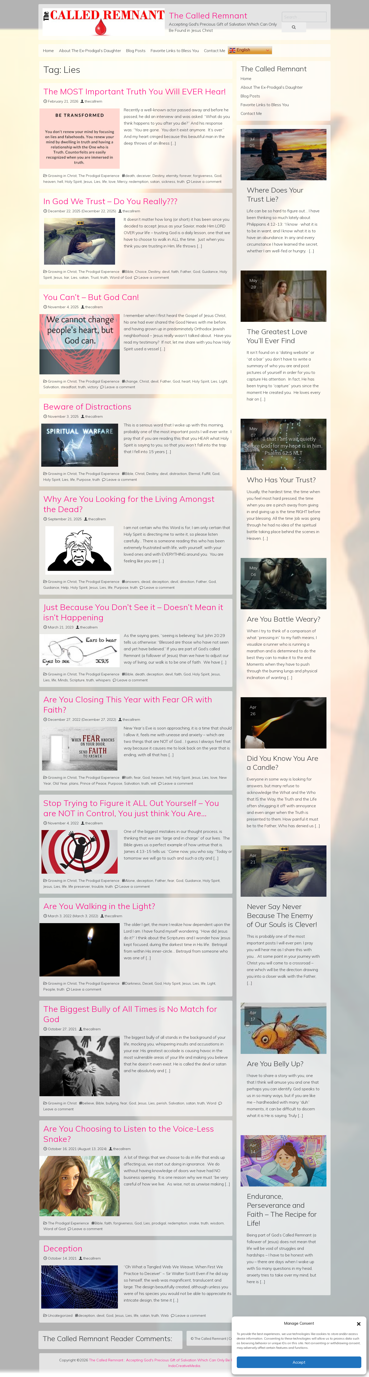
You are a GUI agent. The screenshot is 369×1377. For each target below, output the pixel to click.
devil (166, 271)
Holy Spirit (73, 181)
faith (175, 271)
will (153, 783)
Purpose (84, 479)
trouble (98, 886)
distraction (178, 473)
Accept (299, 1362)
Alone (130, 880)
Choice (141, 271)
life (104, 181)
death (130, 175)
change (131, 381)
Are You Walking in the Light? (99, 906)
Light (223, 381)
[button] (358, 1323)
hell (60, 181)
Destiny (158, 175)
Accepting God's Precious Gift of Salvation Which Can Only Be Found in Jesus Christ (196, 1360)
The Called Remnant (208, 15)
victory (92, 387)
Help (65, 587)
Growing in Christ (62, 175)
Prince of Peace (93, 783)
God (217, 175)
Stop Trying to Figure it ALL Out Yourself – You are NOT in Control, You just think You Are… (131, 808)
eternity (172, 175)
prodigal (159, 1223)
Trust (94, 277)
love (112, 181)
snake (194, 1223)
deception (160, 581)
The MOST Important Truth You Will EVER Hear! (134, 91)
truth (180, 181)
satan (155, 181)
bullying (112, 1103)
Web (165, 1315)
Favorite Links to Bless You (175, 50)
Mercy (122, 181)
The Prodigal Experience (98, 175)
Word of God (121, 277)
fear (137, 777)
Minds (63, 680)
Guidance (210, 271)
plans (73, 783)
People (49, 989)
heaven (49, 181)
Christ (144, 381)
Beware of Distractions (87, 406)
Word (211, 1103)
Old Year (60, 783)
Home (48, 50)
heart (186, 381)
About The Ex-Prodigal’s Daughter (90, 50)
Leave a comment (206, 181)
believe (88, 1103)
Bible (129, 271)
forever (185, 175)
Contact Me (214, 50)
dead (145, 581)
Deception (63, 1248)
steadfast (68, 387)
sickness (168, 181)
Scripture (77, 680)
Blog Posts (136, 50)
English (239, 50)
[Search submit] (294, 27)
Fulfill (206, 473)
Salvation (51, 387)
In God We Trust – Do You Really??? (110, 201)
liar (66, 277)
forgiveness (202, 175)
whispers (103, 680)
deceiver (144, 175)
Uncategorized (60, 1315)
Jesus (88, 181)
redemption (138, 181)
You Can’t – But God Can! (91, 297)
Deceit (147, 983)
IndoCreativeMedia (184, 1365)
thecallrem (93, 101)
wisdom (217, 1223)
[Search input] (304, 17)
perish (162, 1103)
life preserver (79, 886)
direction (187, 581)
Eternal (194, 473)
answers (132, 581)
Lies (97, 181)
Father (185, 271)
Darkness (133, 983)
